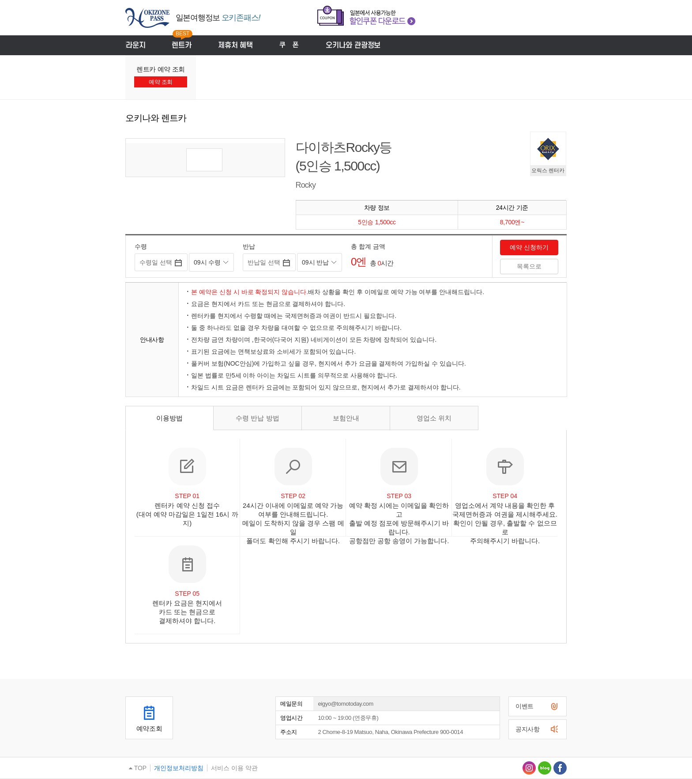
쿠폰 (289, 45)
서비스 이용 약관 (234, 767)
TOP (138, 767)
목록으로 (529, 266)
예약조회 (149, 728)
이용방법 (169, 418)
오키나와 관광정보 (352, 45)
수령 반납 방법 (257, 418)
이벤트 (524, 706)
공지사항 (527, 729)
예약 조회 (161, 82)
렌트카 (182, 45)
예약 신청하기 (529, 247)
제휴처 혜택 (235, 45)
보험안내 (346, 418)
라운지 (135, 45)
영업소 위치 (434, 418)
